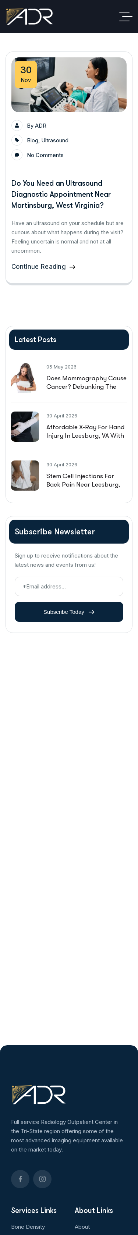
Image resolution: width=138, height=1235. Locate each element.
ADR (40, 125)
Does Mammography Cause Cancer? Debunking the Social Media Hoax (86, 387)
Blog (32, 140)
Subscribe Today (69, 612)
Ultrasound (54, 140)
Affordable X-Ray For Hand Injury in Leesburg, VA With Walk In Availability (85, 436)
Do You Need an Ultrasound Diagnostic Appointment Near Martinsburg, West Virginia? (61, 194)
